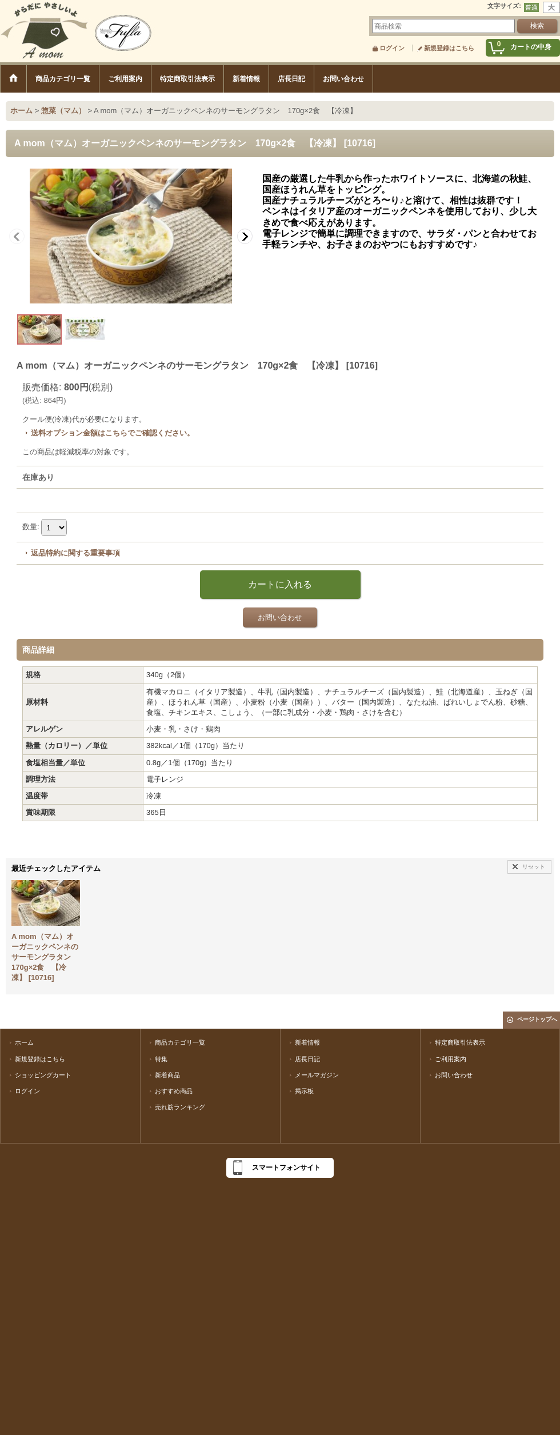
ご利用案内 (450, 1059)
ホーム (24, 1042)
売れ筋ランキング (180, 1107)
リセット (533, 867)
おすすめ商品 (174, 1091)
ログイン (392, 48)
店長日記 (307, 1059)
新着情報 (307, 1042)
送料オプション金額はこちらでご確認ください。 (112, 433)
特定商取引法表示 (460, 1042)
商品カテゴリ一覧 (180, 1042)
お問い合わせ (280, 617)
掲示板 (304, 1091)
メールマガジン (317, 1075)
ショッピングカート (43, 1075)
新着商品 (167, 1075)
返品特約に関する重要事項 (75, 553)
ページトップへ (537, 1019)
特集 (161, 1059)
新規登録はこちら (449, 48)
